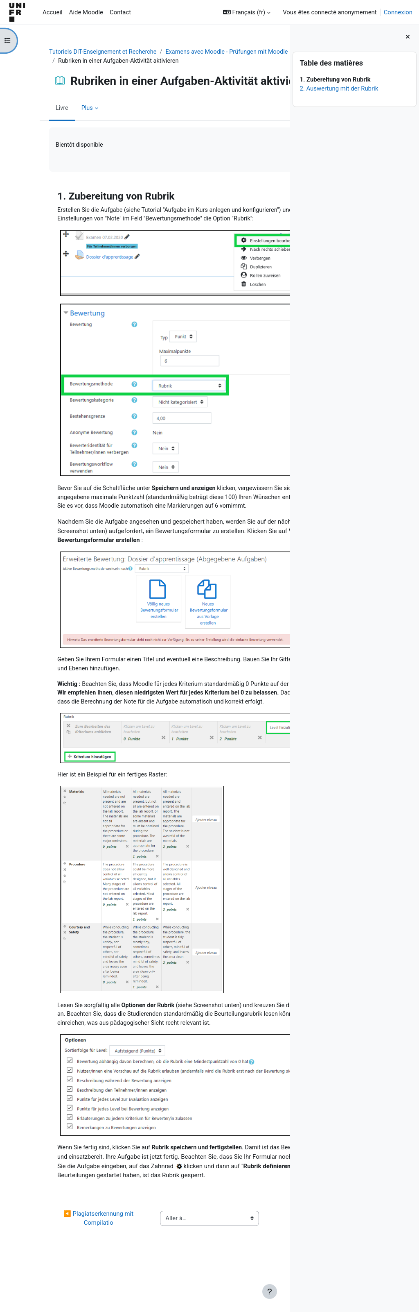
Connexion (398, 12)
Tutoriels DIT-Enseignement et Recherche (84, 52)
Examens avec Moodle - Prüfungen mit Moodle (101, 61)
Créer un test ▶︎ (247, 1262)
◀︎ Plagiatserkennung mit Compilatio (66, 1262)
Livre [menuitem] (42, 123)
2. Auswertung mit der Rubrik (339, 88)
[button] (247, 12)
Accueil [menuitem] (53, 12)
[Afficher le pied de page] (269, 1291)
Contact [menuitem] (120, 12)
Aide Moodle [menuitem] (86, 12)
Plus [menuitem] (68, 123)
